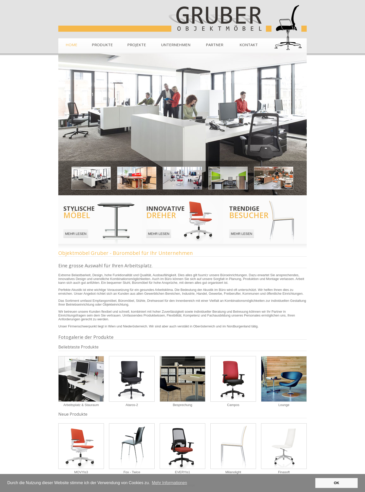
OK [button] (336, 483)
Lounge (284, 381)
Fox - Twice (132, 448)
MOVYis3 (81, 448)
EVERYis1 (182, 448)
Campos (233, 381)
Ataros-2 (132, 381)
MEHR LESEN (76, 234)
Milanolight (233, 448)
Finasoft (284, 448)
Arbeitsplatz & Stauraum (81, 381)
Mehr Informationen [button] (169, 483)
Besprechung (182, 381)
